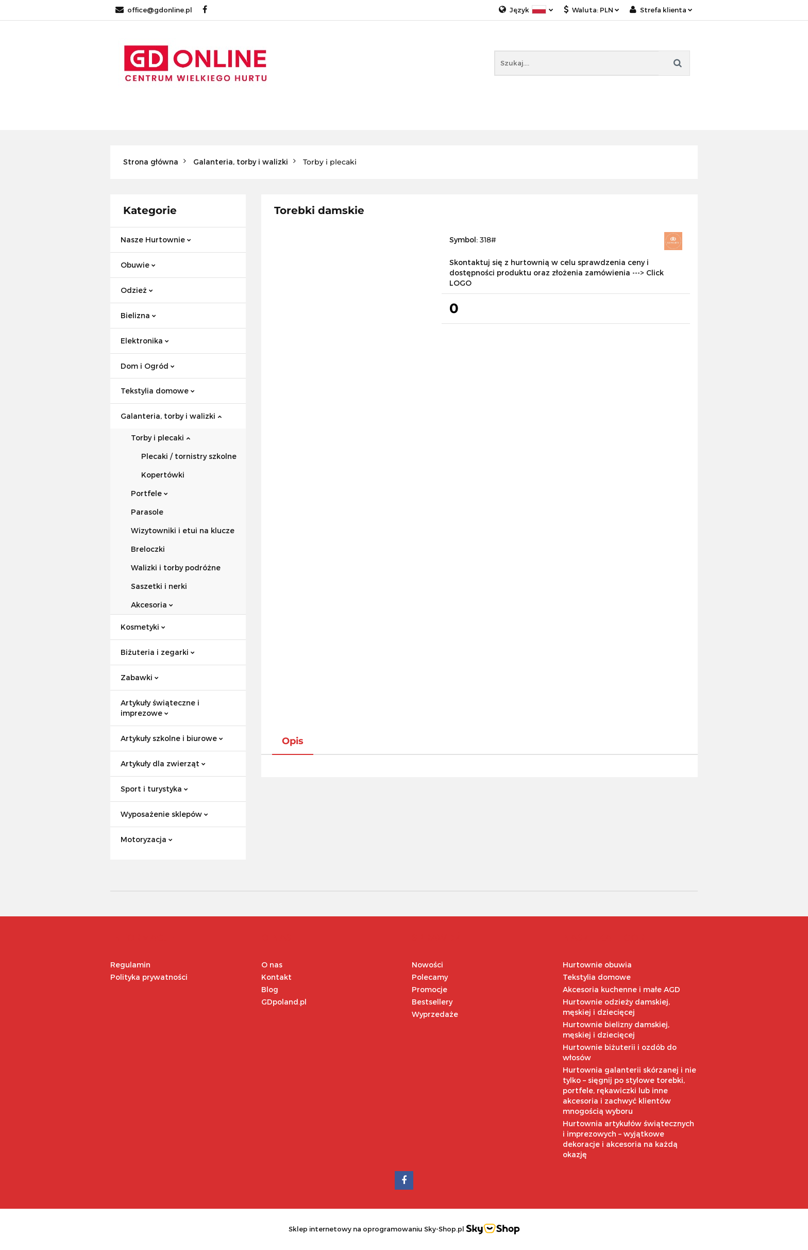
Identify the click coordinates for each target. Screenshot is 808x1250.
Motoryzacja (147, 839)
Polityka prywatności (149, 977)
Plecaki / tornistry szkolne (189, 456)
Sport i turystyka (154, 788)
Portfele (149, 493)
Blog (269, 989)
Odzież (137, 290)
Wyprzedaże (435, 1014)
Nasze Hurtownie (156, 239)
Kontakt (276, 977)
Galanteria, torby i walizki (171, 416)
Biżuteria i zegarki (158, 652)
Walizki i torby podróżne (176, 567)
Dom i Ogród (148, 365)
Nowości (427, 964)
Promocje (429, 989)
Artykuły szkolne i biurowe (172, 738)
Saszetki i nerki (159, 586)
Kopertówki (162, 474)
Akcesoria (152, 604)
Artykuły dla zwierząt (163, 763)
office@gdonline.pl (153, 10)
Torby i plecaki (160, 437)
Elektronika (145, 340)
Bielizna (138, 315)
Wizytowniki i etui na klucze (182, 530)
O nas (271, 964)
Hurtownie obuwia (597, 964)
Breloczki (148, 549)
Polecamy (430, 977)
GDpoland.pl (284, 1001)
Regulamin (130, 964)
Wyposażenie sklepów (164, 814)
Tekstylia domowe (158, 390)
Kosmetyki (143, 626)
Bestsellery (432, 1001)
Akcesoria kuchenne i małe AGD (621, 989)
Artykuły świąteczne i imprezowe (160, 707)
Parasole (147, 511)
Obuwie (138, 264)
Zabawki (140, 677)
